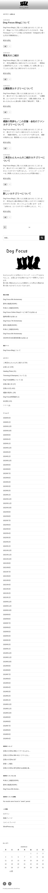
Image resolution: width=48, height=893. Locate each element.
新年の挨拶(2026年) (10, 304)
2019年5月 (7, 683)
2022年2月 (7, 542)
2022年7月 (7, 520)
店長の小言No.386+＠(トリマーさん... (16, 755)
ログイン (6, 814)
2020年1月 (7, 649)
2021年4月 (7, 585)
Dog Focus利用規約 (10, 397)
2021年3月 (7, 589)
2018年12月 (7, 704)
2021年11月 (7, 555)
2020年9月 (7, 614)
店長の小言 (7, 388)
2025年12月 (7, 426)
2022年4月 (7, 533)
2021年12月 (7, 550)
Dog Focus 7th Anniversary (12, 321)
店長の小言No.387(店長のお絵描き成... (16, 768)
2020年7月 (7, 623)
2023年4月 (7, 482)
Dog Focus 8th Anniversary (12, 299)
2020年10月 (7, 610)
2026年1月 (7, 422)
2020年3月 (7, 640)
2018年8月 (7, 721)
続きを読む (7, 40)
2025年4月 (7, 439)
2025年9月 (7, 435)
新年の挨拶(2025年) (10, 325)
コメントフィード (9, 822)
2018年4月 (7, 738)
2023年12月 (7, 460)
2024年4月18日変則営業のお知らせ (15, 338)
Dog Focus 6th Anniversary (12, 334)
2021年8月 (7, 567)
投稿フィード (8, 818)
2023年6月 (7, 478)
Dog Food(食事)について (11, 380)
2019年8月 (7, 670)
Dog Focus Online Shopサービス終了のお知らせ (20, 312)
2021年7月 (7, 572)
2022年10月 (7, 508)
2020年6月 (7, 627)
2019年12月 (7, 653)
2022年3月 (7, 537)
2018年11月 (7, 709)
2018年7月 (7, 726)
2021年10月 (7, 559)
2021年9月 (7, 563)
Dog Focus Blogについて (16, 22)
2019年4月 (7, 687)
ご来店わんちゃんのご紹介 (12, 363)
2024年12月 (7, 448)
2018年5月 (7, 734)
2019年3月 (7, 691)
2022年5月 (7, 529)
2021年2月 (7, 593)
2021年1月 (7, 597)
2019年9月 (7, 666)
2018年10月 (7, 713)
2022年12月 (7, 499)
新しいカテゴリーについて (17, 193)
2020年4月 (7, 636)
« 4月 (11, 871)
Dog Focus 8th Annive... (11, 789)
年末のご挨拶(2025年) (11, 308)
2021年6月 (7, 576)
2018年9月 (7, 717)
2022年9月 (7, 512)
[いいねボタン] (5, 46)
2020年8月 (7, 619)
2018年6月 (7, 730)
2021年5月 (7, 580)
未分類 (5, 401)
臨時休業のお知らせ (10, 316)
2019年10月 (7, 662)
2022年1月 (7, 546)
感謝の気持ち (8, 392)
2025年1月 (7, 443)
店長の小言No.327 (9, 759)
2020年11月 (7, 606)
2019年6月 (7, 679)
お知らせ (6, 367)
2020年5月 (7, 632)
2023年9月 (7, 465)
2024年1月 (7, 456)
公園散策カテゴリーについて (18, 88)
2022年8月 (7, 516)
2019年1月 (7, 700)
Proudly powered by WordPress (11, 888)
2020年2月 (7, 644)
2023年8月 (7, 469)
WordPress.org (8, 826)
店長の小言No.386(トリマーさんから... (16, 751)
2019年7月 (7, 674)
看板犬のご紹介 (11, 55)
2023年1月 (7, 495)
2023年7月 (7, 473)
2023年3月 (7, 486)
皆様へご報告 (8, 764)
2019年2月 (7, 696)
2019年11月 (7, 657)
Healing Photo (8, 371)
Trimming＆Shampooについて (13, 375)
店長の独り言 (8, 384)
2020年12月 (7, 602)
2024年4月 (7, 452)
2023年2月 (7, 490)
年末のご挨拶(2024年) (11, 329)
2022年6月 (7, 525)
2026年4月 (7, 418)
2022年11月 (7, 503)
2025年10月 (7, 431)
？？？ (5, 405)
